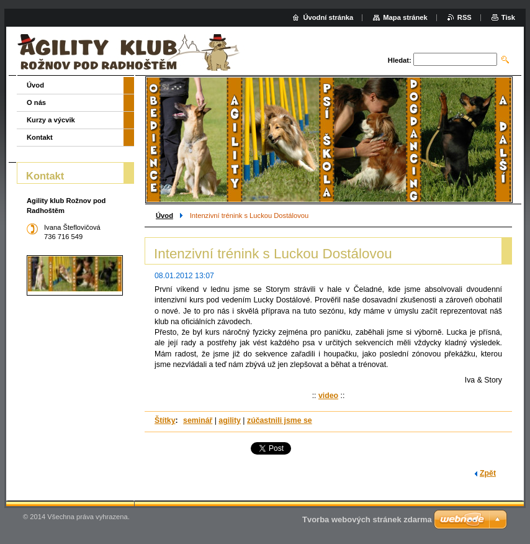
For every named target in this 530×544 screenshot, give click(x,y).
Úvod (164, 215)
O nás (36, 102)
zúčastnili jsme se (279, 420)
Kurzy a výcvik (51, 120)
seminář (197, 420)
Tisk (508, 17)
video (328, 395)
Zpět (488, 473)
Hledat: (399, 60)
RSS (464, 17)
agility (229, 420)
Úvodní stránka (328, 17)
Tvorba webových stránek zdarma (367, 519)
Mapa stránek (405, 17)
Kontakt (40, 137)
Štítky (165, 420)
